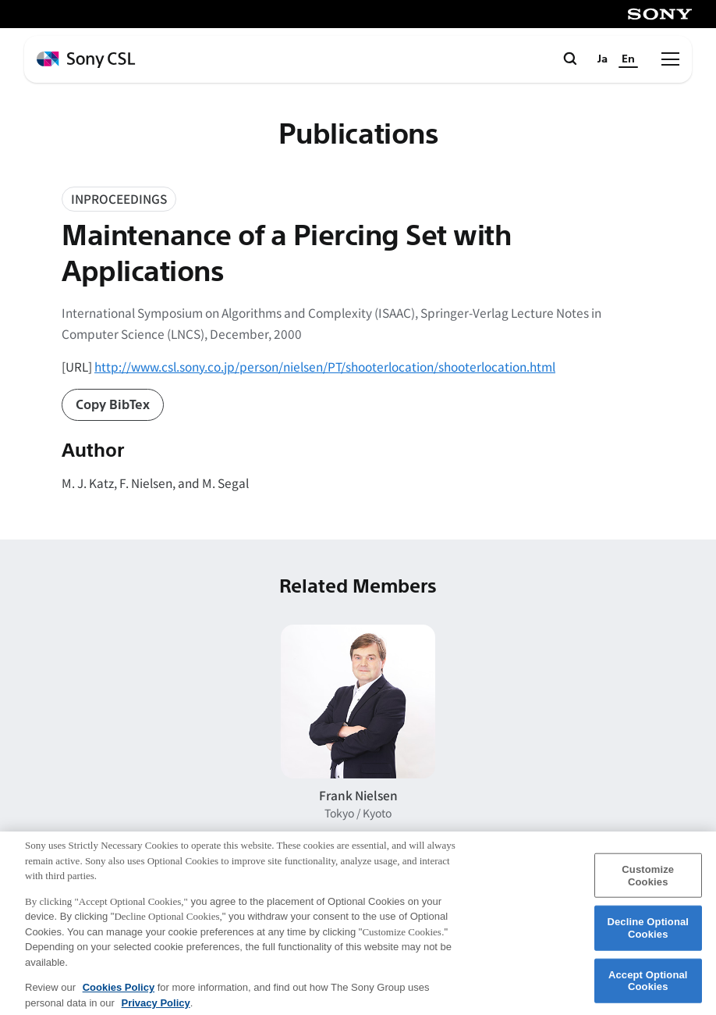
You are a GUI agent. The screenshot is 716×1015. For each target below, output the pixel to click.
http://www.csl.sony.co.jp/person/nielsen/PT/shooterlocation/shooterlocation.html (324, 366)
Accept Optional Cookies (648, 988)
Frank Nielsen (358, 794)
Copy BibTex (113, 405)
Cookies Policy (118, 995)
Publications (358, 135)
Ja (602, 59)
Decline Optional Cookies (648, 936)
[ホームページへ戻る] (86, 60)
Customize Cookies (648, 883)
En (628, 59)
